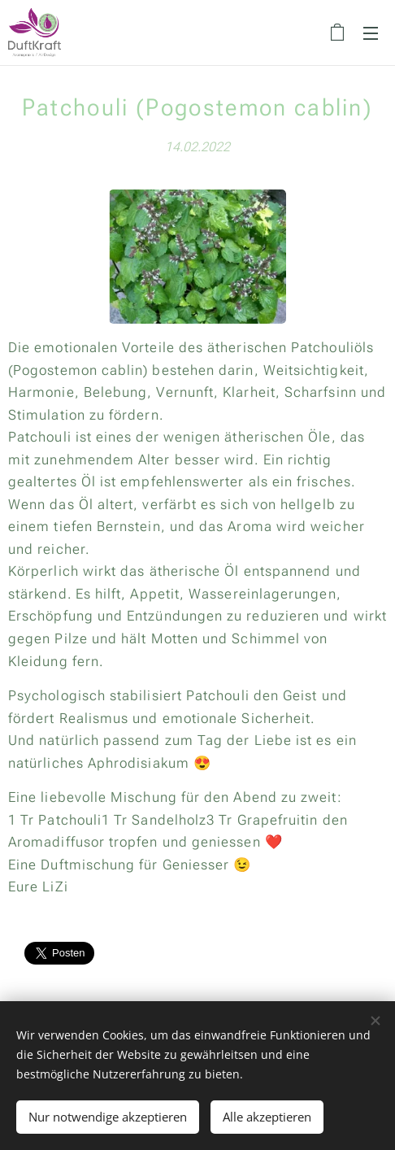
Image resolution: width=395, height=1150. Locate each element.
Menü (370, 33)
